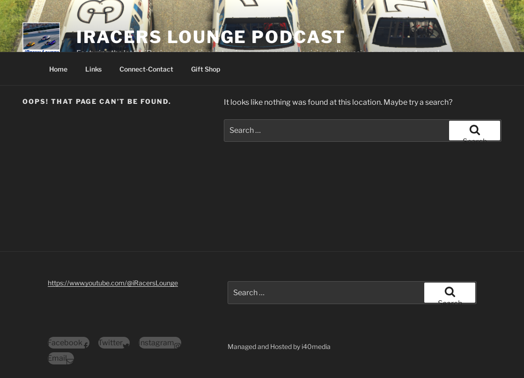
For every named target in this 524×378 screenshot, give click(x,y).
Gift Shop (205, 69)
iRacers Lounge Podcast (211, 37)
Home (58, 69)
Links (93, 69)
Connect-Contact (146, 69)
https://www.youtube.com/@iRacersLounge (113, 283)
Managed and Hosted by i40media (279, 346)
